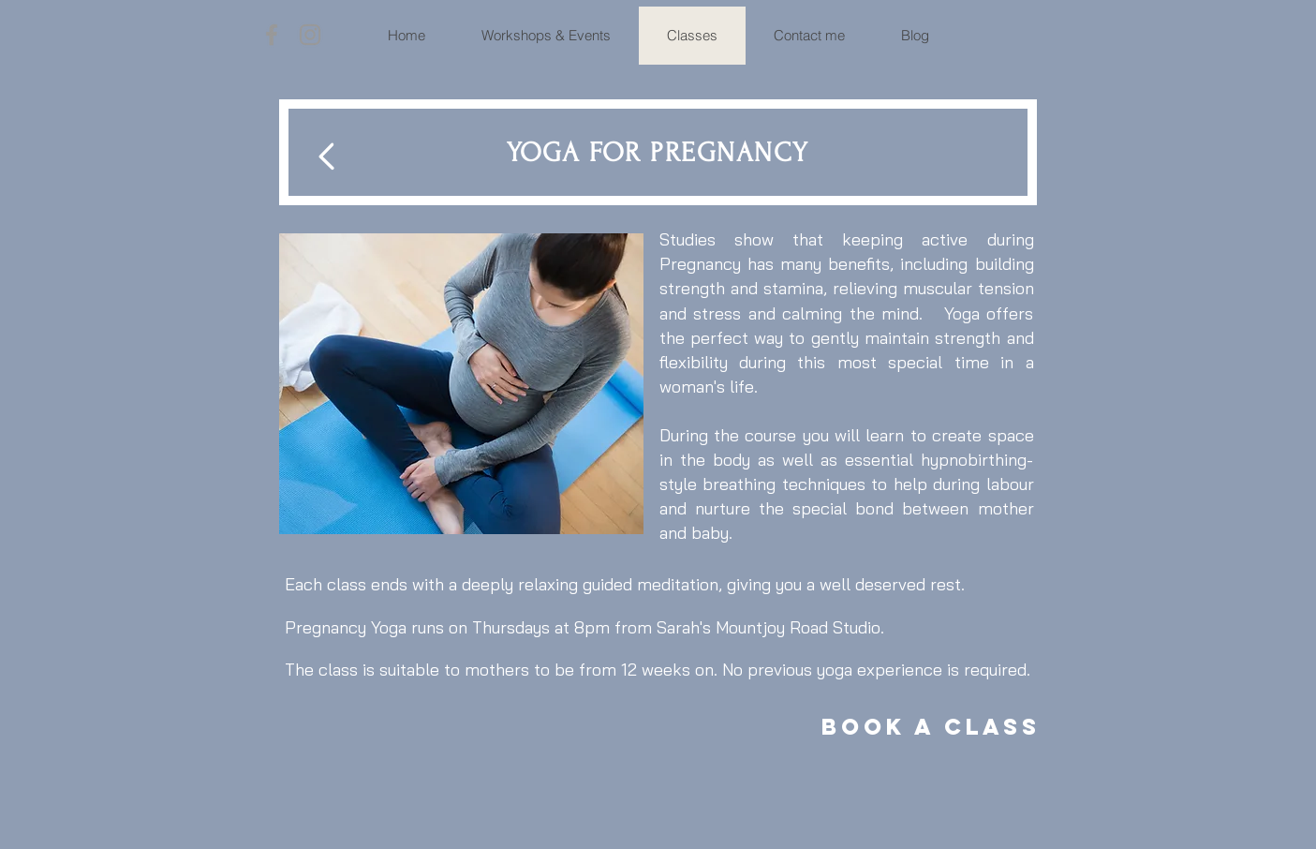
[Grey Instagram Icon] (310, 35)
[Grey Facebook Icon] (272, 35)
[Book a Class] (931, 727)
